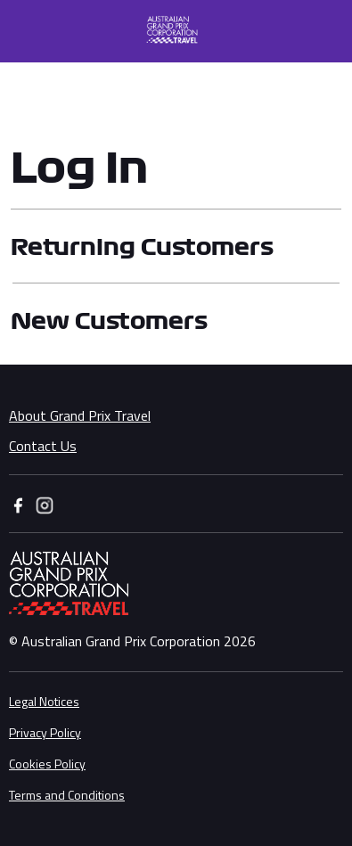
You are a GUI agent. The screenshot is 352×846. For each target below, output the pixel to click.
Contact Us (43, 445)
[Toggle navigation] (21, 31)
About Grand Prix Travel (80, 415)
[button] (181, 31)
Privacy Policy (45, 732)
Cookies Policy (47, 763)
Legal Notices (44, 701)
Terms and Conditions (67, 794)
